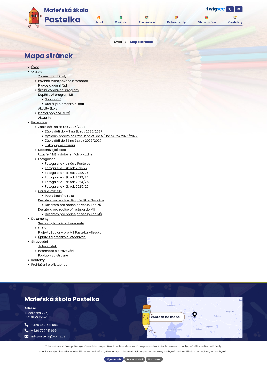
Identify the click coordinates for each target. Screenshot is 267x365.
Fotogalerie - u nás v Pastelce (67, 163)
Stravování (207, 22)
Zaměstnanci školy (52, 76)
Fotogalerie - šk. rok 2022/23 (66, 173)
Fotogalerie (46, 159)
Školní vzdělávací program (58, 90)
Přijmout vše (112, 359)
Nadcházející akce (52, 150)
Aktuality (44, 117)
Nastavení (156, 359)
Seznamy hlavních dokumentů (61, 223)
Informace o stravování (56, 251)
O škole (121, 22)
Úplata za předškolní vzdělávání (62, 237)
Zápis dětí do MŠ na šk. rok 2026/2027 (73, 131)
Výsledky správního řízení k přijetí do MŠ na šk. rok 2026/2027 (91, 136)
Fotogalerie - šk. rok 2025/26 (67, 186)
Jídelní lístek (47, 246)
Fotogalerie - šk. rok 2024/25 (67, 182)
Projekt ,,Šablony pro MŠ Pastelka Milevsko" (70, 232)
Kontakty (235, 22)
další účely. (215, 345)
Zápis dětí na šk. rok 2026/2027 (61, 127)
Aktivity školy (47, 108)
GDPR (42, 228)
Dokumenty (176, 22)
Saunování (53, 99)
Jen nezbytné (135, 359)
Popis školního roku (59, 196)
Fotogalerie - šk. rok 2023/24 (67, 177)
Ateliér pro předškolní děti (64, 104)
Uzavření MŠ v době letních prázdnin (65, 154)
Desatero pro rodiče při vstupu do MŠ (66, 209)
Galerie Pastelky (50, 191)
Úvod (99, 22)
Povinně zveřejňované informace (63, 81)
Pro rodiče (147, 22)
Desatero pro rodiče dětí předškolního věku (71, 200)
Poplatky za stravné (53, 255)
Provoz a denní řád (52, 85)
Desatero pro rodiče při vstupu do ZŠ (73, 205)
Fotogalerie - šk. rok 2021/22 (66, 168)
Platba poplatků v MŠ (54, 113)
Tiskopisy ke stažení (60, 145)
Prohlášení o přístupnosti (50, 264)
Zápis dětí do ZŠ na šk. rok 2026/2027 (73, 140)
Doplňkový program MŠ (56, 95)
